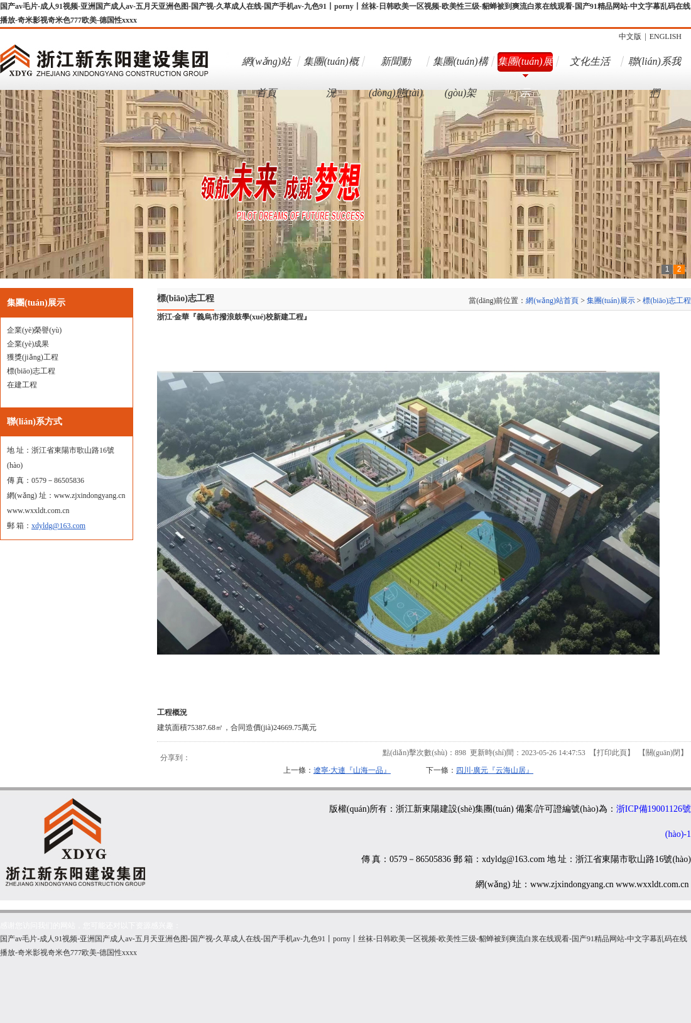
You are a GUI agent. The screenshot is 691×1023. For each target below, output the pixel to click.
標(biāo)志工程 (667, 300)
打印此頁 (612, 752)
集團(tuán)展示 (525, 66)
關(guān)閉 (663, 752)
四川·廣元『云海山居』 (494, 770)
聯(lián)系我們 (654, 66)
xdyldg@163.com (58, 525)
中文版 (630, 36)
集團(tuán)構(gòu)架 (460, 66)
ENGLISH (666, 36)
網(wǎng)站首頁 (266, 66)
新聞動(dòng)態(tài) (396, 66)
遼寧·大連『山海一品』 (352, 770)
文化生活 (590, 61)
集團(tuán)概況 (330, 66)
